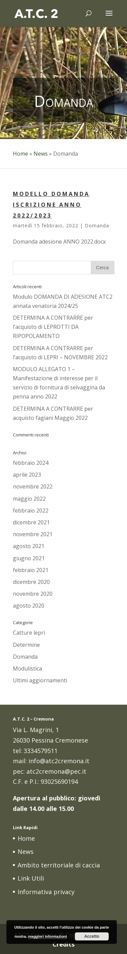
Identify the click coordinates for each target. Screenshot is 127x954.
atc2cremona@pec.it (56, 771)
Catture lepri (29, 632)
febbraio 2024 (30, 463)
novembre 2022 (32, 486)
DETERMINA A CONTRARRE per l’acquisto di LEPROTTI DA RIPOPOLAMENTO (53, 327)
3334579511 (41, 751)
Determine (26, 645)
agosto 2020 (28, 605)
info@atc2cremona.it (58, 761)
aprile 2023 (27, 474)
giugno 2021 (29, 558)
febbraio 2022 (30, 510)
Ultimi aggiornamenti (40, 680)
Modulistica (27, 668)
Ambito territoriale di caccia (59, 865)
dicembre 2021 (31, 522)
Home (20, 153)
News (41, 153)
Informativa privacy (46, 892)
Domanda (97, 225)
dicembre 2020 (31, 582)
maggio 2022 (29, 498)
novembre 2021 (32, 534)
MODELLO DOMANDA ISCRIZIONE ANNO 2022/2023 (51, 204)
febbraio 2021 (30, 570)
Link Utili (31, 878)
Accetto (91, 936)
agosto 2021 (28, 546)
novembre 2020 (32, 593)
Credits (63, 944)
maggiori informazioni (47, 936)
